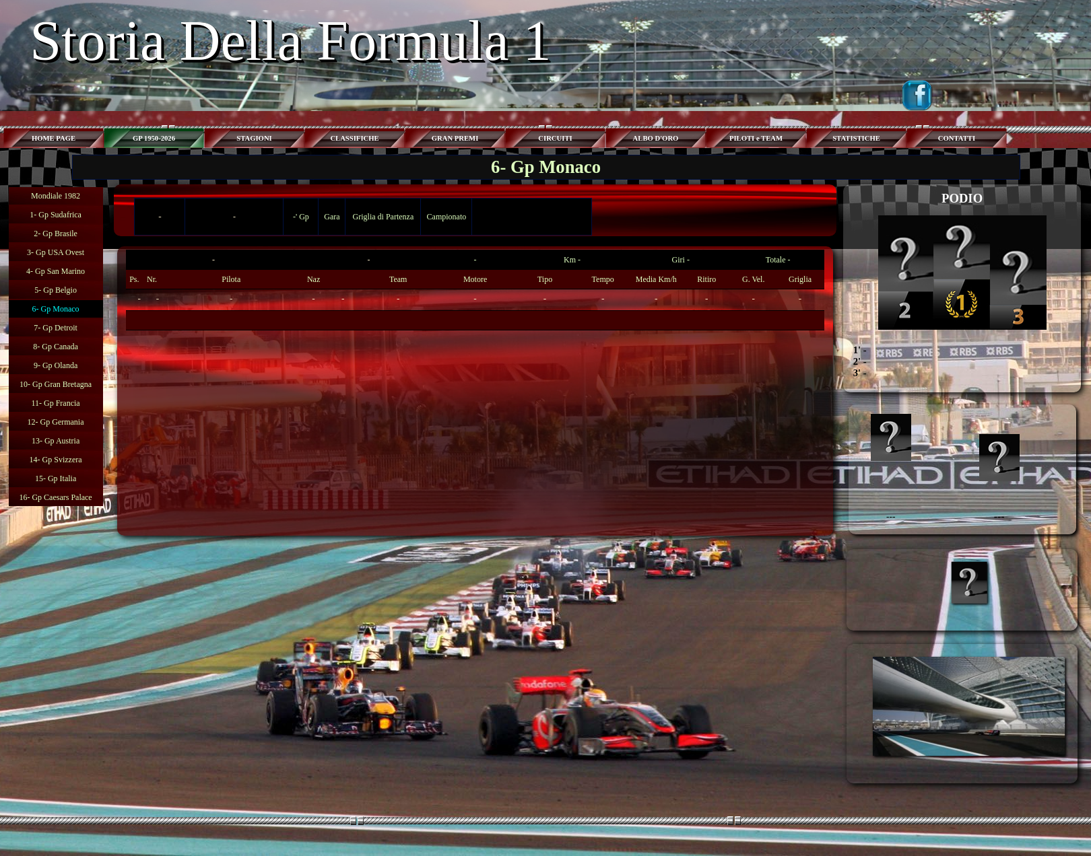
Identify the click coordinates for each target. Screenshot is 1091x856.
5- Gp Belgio (55, 290)
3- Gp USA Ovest (55, 252)
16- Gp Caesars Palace (55, 497)
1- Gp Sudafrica (55, 214)
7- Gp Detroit (55, 327)
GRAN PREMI (455, 138)
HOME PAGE (53, 138)
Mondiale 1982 (55, 196)
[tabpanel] (475, 290)
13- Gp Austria (55, 440)
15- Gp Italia (55, 478)
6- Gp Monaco (55, 309)
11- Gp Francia (55, 403)
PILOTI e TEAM (756, 138)
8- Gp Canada (55, 346)
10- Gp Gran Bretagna (56, 384)
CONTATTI (956, 138)
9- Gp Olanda (55, 365)
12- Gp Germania (56, 422)
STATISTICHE (856, 138)
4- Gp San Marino (55, 271)
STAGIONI (254, 138)
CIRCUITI (555, 138)
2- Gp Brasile (55, 233)
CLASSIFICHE (354, 138)
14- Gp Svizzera (56, 459)
